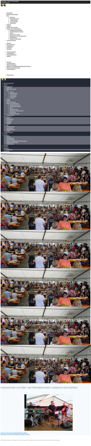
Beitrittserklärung (11, 65)
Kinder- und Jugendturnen (14, 29)
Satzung (9, 62)
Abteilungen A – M (8, 11)
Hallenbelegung (11, 69)
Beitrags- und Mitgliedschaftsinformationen (19, 66)
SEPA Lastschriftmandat (13, 67)
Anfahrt (9, 56)
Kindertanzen (13, 37)
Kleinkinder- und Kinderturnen (18, 36)
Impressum (7, 73)
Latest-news (7, 76)
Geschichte (13, 23)
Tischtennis (10, 46)
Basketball (10, 13)
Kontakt (6, 59)
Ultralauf (9, 49)
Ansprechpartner (14, 18)
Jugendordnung (11, 63)
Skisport (9, 43)
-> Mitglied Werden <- (9, 57)
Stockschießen (11, 44)
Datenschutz (10, 75)
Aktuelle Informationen (16, 30)
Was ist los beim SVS (9, 8)
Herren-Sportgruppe (12, 27)
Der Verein (6, 50)
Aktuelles (12, 17)
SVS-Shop (6, 70)
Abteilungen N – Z (8, 41)
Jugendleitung (11, 53)
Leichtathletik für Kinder (16, 31)
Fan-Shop (6, 72)
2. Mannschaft (14, 21)
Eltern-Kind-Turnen (15, 34)
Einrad (11, 33)
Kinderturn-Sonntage (15, 39)
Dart (8, 16)
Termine (6, 10)
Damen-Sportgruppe (12, 14)
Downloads (6, 60)
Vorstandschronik (11, 54)
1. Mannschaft (14, 20)
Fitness (9, 24)
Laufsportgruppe (11, 40)
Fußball (9, 26)
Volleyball (9, 47)
